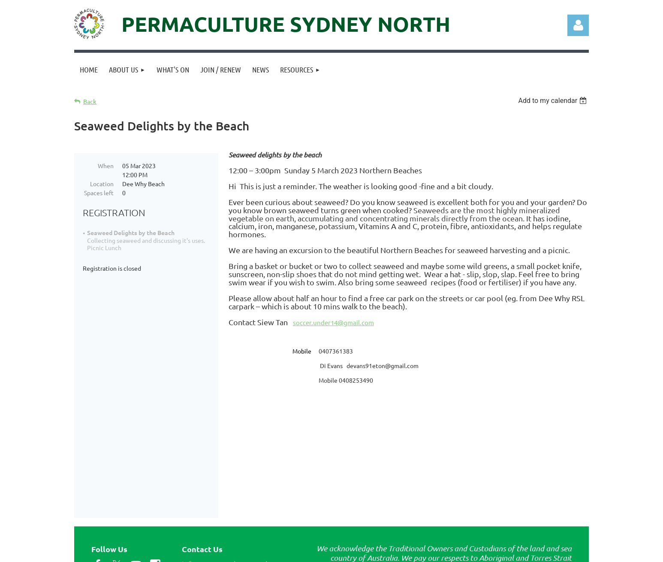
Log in (578, 25)
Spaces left (99, 192)
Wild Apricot (486, 551)
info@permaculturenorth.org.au (237, 501)
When (106, 165)
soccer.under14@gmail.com (333, 322)
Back (89, 101)
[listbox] (553, 100)
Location (102, 183)
